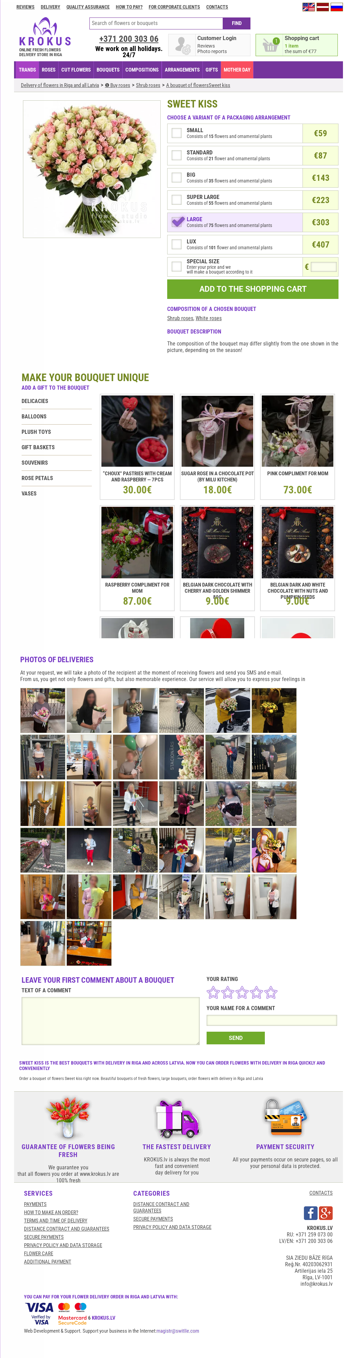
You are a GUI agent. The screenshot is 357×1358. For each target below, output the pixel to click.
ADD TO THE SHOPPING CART (253, 289)
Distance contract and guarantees (66, 1229)
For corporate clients (174, 7)
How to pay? (129, 7)
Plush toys (36, 432)
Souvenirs (35, 463)
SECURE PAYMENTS (44, 1237)
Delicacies (35, 401)
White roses (209, 318)
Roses (49, 70)
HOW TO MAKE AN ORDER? (51, 1212)
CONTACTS (321, 1193)
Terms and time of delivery (55, 1221)
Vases (29, 493)
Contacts (217, 7)
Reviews (25, 7)
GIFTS (212, 70)
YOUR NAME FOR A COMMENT (241, 1008)
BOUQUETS (108, 70)
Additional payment (47, 1262)
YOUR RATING (222, 979)
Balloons (34, 416)
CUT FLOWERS (76, 70)
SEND (236, 1038)
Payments (35, 1204)
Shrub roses (180, 318)
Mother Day (237, 70)
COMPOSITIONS (142, 70)
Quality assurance (88, 7)
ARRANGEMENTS (182, 70)
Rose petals (37, 478)
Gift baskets (38, 447)
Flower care (38, 1253)
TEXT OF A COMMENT (46, 990)
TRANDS (27, 70)
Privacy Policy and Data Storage (63, 1245)
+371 (129, 39)
